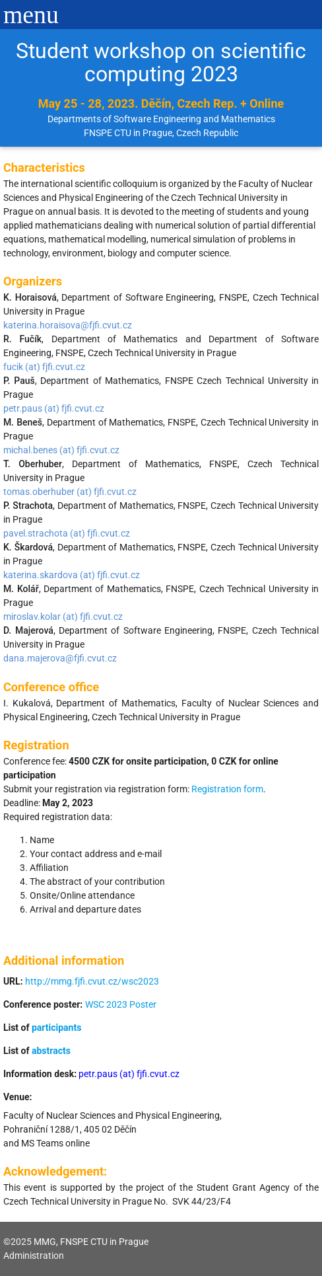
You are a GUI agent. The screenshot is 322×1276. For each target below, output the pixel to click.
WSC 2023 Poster (120, 1004)
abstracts (51, 1050)
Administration (33, 1255)
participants (56, 1027)
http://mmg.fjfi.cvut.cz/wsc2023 (92, 981)
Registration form (227, 789)
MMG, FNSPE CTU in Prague (91, 1241)
